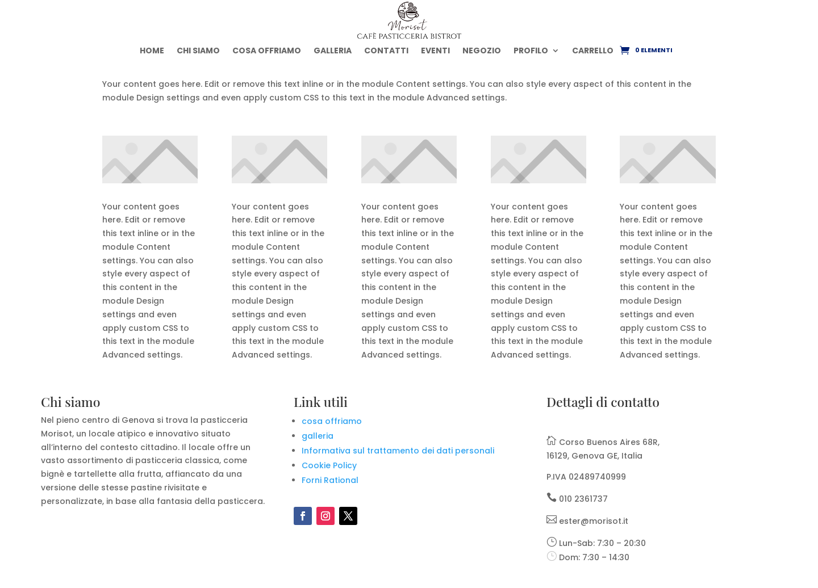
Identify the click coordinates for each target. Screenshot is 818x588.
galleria (317, 436)
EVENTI (435, 50)
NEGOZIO (481, 50)
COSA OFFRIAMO (266, 50)
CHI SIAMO (198, 50)
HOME (152, 50)
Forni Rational (330, 480)
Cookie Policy (329, 465)
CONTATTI (386, 50)
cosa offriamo (332, 421)
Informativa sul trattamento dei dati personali (398, 450)
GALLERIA (333, 50)
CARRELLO (593, 50)
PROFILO (531, 50)
